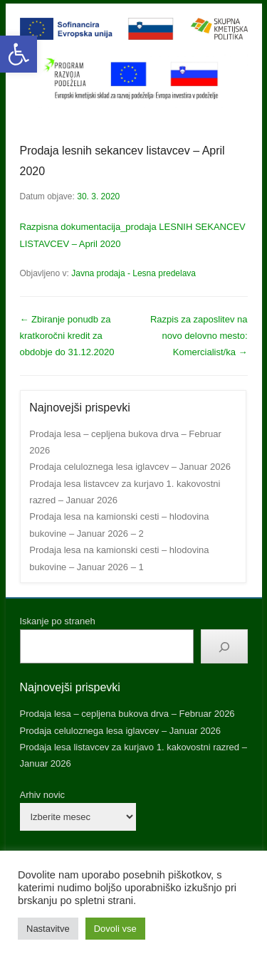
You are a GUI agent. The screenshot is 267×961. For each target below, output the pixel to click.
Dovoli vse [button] (115, 928)
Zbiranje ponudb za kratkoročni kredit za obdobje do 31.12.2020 (67, 336)
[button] (18, 54)
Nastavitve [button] (48, 928)
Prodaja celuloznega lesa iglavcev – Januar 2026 (130, 466)
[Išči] (224, 646)
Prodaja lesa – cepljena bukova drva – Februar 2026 (127, 713)
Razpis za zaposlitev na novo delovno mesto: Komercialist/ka (199, 336)
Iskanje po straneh (57, 621)
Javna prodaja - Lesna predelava (133, 273)
